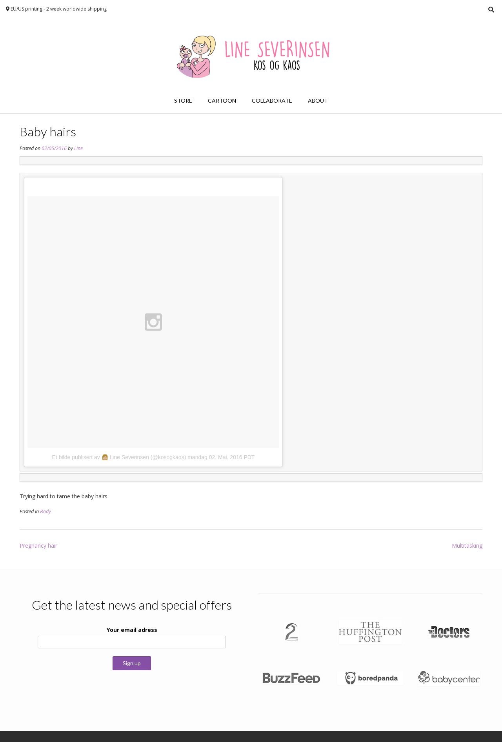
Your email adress (132, 629)
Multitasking (467, 545)
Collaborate (272, 100)
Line (78, 148)
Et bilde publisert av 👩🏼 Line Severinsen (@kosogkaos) (119, 457)
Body (45, 511)
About (318, 100)
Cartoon (222, 100)
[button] (292, 632)
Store (183, 100)
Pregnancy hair (38, 545)
